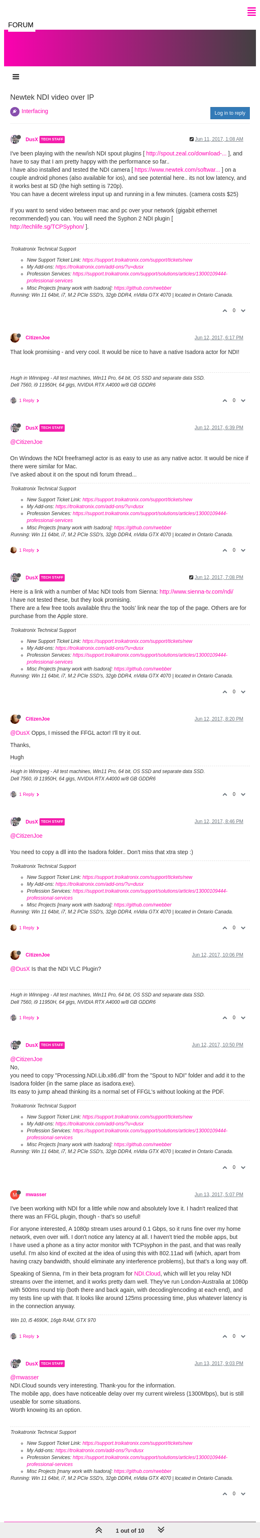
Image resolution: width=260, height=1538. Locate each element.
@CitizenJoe (26, 442)
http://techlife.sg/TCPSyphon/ (47, 226)
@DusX (20, 733)
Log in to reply (230, 113)
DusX (32, 139)
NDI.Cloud (147, 1273)
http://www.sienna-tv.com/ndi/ (196, 591)
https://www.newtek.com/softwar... (177, 169)
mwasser (36, 1194)
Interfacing (35, 111)
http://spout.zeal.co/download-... (186, 153)
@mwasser (24, 1377)
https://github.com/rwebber (142, 288)
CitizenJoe (38, 338)
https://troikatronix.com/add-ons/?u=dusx (99, 267)
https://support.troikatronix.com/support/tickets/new (137, 260)
